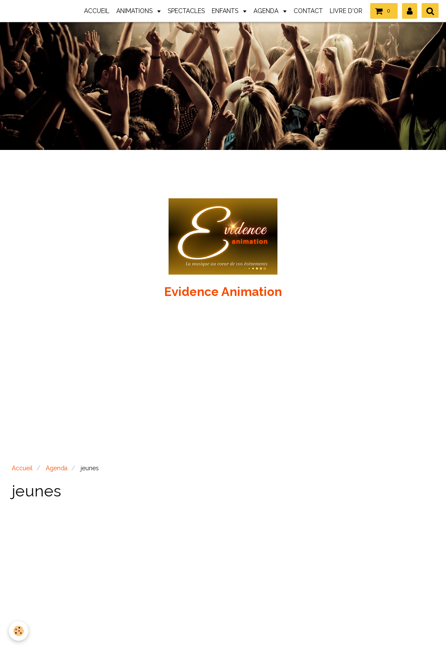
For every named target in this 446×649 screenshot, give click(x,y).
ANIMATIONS (135, 10)
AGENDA (266, 10)
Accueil (22, 468)
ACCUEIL (96, 10)
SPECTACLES (186, 10)
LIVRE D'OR (346, 10)
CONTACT (308, 10)
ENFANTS (226, 10)
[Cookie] (18, 631)
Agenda (57, 468)
